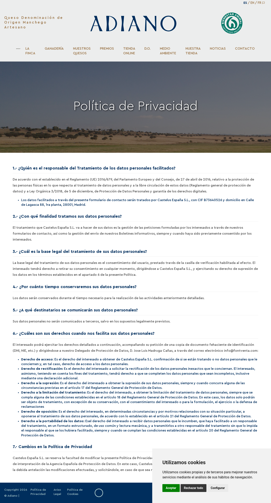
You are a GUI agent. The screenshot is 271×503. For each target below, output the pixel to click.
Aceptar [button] (171, 488)
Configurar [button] (218, 488)
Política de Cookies (75, 492)
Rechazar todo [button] (193, 488)
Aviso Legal (57, 492)
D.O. (147, 48)
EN (252, 2)
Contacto (245, 48)
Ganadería (54, 48)
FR (259, 2)
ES (245, 2)
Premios (107, 48)
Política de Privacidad (38, 492)
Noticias (218, 48)
